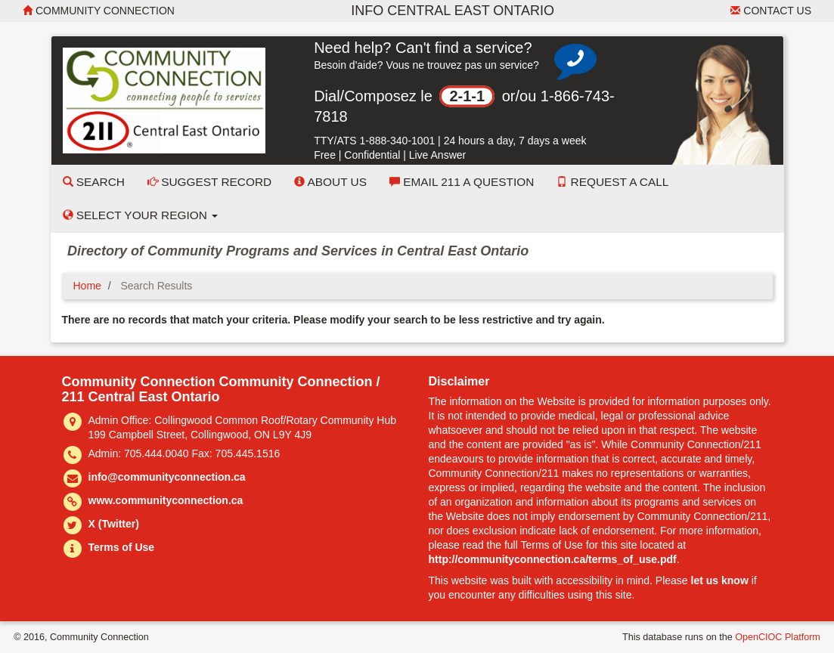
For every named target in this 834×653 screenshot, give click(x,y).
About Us (330, 181)
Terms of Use (121, 547)
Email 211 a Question (461, 181)
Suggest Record (209, 181)
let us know (720, 580)
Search (94, 181)
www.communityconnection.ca (165, 500)
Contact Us (770, 11)
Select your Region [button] (141, 215)
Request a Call (612, 181)
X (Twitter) (113, 524)
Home (87, 286)
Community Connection (99, 11)
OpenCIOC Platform (777, 637)
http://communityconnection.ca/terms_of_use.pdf (553, 559)
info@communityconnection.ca (167, 477)
